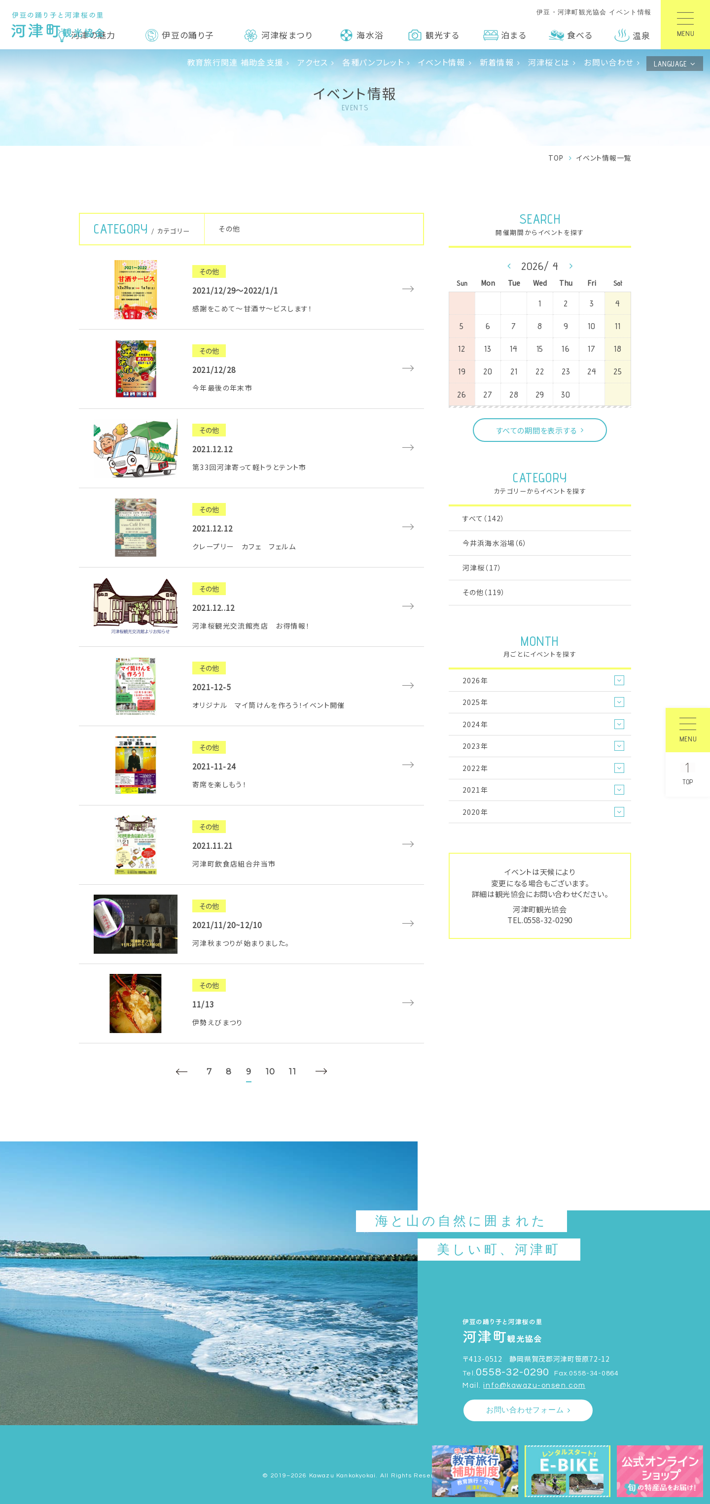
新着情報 (497, 62)
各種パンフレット (372, 62)
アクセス (312, 62)
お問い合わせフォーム (525, 1410)
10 (271, 1071)
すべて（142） (483, 518)
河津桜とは (548, 62)
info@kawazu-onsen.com (534, 1385)
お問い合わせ (609, 62)
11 (292, 1071)
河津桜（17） (482, 567)
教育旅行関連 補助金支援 (235, 62)
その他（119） (483, 592)
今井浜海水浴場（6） (494, 543)
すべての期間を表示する (536, 430)
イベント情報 (441, 62)
